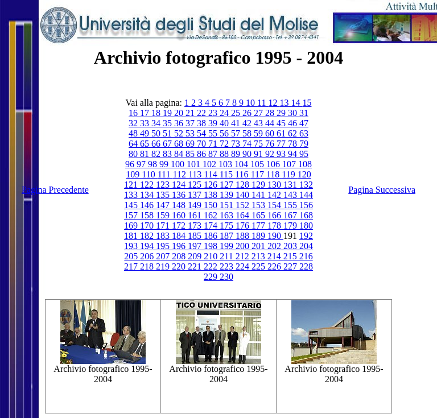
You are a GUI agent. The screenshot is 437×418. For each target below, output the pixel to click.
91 (259, 154)
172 (180, 225)
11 (262, 102)
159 (164, 215)
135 (164, 195)
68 (179, 143)
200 (244, 246)
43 (259, 123)
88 (225, 154)
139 (228, 195)
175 (228, 225)
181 (132, 236)
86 (202, 154)
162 (212, 215)
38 (202, 123)
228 (306, 266)
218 (148, 266)
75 (259, 143)
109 (134, 174)
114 (211, 174)
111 (165, 174)
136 (180, 195)
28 (271, 113)
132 (306, 184)
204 (306, 246)
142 (275, 195)
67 (168, 143)
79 (303, 143)
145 (132, 205)
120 (304, 174)
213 (259, 256)
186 (212, 236)
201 (259, 246)
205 (132, 256)
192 (306, 236)
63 (303, 133)
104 (242, 164)
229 (212, 277)
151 (228, 205)
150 (212, 205)
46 (293, 123)
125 (196, 184)
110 (149, 174)
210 (212, 256)
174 (212, 225)
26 (248, 113)
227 (291, 266)
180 (306, 225)
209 (196, 256)
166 (275, 215)
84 (179, 154)
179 (291, 225)
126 (212, 184)
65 (145, 143)
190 (275, 236)
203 (291, 246)
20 (179, 113)
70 (202, 143)
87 (214, 154)
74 (248, 143)
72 (225, 143)
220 (180, 266)
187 (228, 236)
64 (134, 143)
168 (306, 215)
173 (196, 225)
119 (289, 174)
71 (214, 143)
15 (306, 102)
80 (134, 154)
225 (259, 266)
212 (244, 256)
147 (164, 205)
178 (275, 225)
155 (291, 205)
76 (271, 143)
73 (236, 143)
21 (191, 113)
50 (157, 133)
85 (191, 154)
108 (305, 164)
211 (227, 256)
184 (180, 236)
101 (195, 164)
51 (168, 133)
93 (282, 154)
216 (306, 256)
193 (132, 246)
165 (259, 215)
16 (134, 113)
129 (259, 184)
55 (214, 133)
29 (282, 113)
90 (248, 154)
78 (293, 143)
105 (258, 164)
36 (179, 123)
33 (145, 123)
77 (282, 143)
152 (244, 205)
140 (244, 195)
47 (303, 123)
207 (164, 256)
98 (153, 164)
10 (251, 102)
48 (134, 133)
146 (148, 205)
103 (226, 164)
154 (275, 205)
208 (180, 256)
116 (242, 174)
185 (196, 236)
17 (145, 113)
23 (214, 113)
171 (164, 225)
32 (134, 123)
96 (131, 164)
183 (164, 236)
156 (306, 205)
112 (180, 174)
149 (196, 205)
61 (282, 133)
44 (271, 123)
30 (293, 113)
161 (196, 215)
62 (293, 133)
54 (202, 133)
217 (132, 266)
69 (191, 143)
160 (180, 215)
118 (274, 174)
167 (291, 215)
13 (285, 102)
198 (212, 246)
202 (275, 246)
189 (259, 236)
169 (132, 225)
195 (164, 246)
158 (148, 215)
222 (212, 266)
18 (157, 113)
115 (227, 174)
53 (191, 133)
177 (259, 225)
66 (157, 143)
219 (164, 266)
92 (271, 154)
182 (148, 236)
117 (258, 174)
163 (228, 215)
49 (145, 133)
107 (290, 164)
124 (180, 184)
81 (145, 154)
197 (196, 246)
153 (259, 205)
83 (168, 154)
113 (196, 174)
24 (225, 113)
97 (142, 164)
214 (275, 256)
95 (303, 154)
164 (244, 215)
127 (228, 184)
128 (244, 184)
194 (148, 246)
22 (202, 113)
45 (282, 123)
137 (196, 195)
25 (236, 113)
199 (228, 246)
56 (225, 133)
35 (168, 123)
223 (228, 266)
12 (273, 102)
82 (157, 154)
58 (248, 133)
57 (236, 133)
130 (275, 184)
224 (244, 266)
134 (148, 195)
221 (196, 266)
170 (148, 225)
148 (180, 205)
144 (306, 195)
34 (157, 123)
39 (214, 123)
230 (226, 277)
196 (180, 246)
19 (168, 113)
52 (179, 133)
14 (296, 102)
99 (165, 164)
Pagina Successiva (381, 189)
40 (225, 123)
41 (236, 123)
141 (259, 195)
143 (291, 195)
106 (274, 164)
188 (244, 236)
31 (303, 113)
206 (148, 256)
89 (236, 154)
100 (179, 164)
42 (248, 123)
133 (132, 195)
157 (132, 215)
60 (271, 133)
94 (293, 154)
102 (210, 164)
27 (259, 113)
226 (275, 266)
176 (244, 225)
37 (191, 123)
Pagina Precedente (55, 189)
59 (259, 133)
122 (148, 184)
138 (212, 195)
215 (291, 256)
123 (164, 184)
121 (132, 184)
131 (291, 184)
